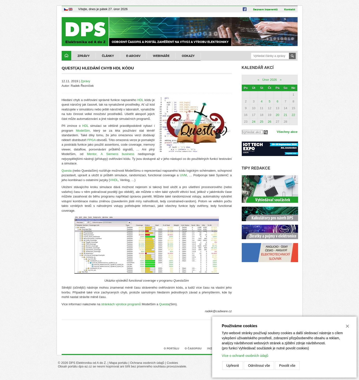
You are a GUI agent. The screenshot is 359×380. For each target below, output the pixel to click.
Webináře (161, 56)
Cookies (172, 363)
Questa (67, 170)
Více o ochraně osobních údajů (245, 356)
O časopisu (193, 348)
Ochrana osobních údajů (147, 363)
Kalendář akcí (258, 68)
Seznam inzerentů (265, 9)
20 (277, 115)
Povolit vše (287, 365)
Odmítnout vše (259, 365)
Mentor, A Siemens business (110, 154)
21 (285, 115)
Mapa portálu (118, 363)
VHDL (114, 180)
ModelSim (83, 130)
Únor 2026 (269, 79)
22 (293, 115)
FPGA (91, 140)
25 (261, 121)
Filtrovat (266, 132)
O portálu (171, 348)
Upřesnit (232, 365)
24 (253, 121)
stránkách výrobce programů (121, 304)
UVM (183, 175)
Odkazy (188, 56)
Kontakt (289, 9)
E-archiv (133, 56)
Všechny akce (287, 132)
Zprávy (84, 56)
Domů (66, 56)
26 (269, 121)
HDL (140, 100)
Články (108, 56)
